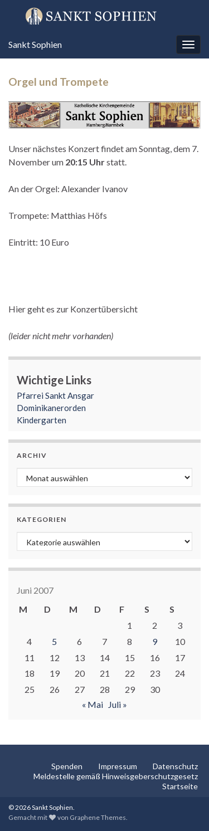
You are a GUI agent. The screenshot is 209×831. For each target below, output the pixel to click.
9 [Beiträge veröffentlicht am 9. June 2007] (154, 641)
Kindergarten (41, 420)
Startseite (180, 786)
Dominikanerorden (51, 408)
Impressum (117, 766)
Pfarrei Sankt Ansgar (55, 395)
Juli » (117, 704)
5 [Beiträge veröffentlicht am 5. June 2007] (54, 641)
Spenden (66, 766)
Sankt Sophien (35, 44)
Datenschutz (175, 766)
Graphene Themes (98, 817)
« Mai (92, 704)
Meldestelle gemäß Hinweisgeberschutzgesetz (115, 776)
